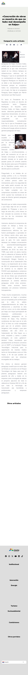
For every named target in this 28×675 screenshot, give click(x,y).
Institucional (14, 12)
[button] (7, 44)
